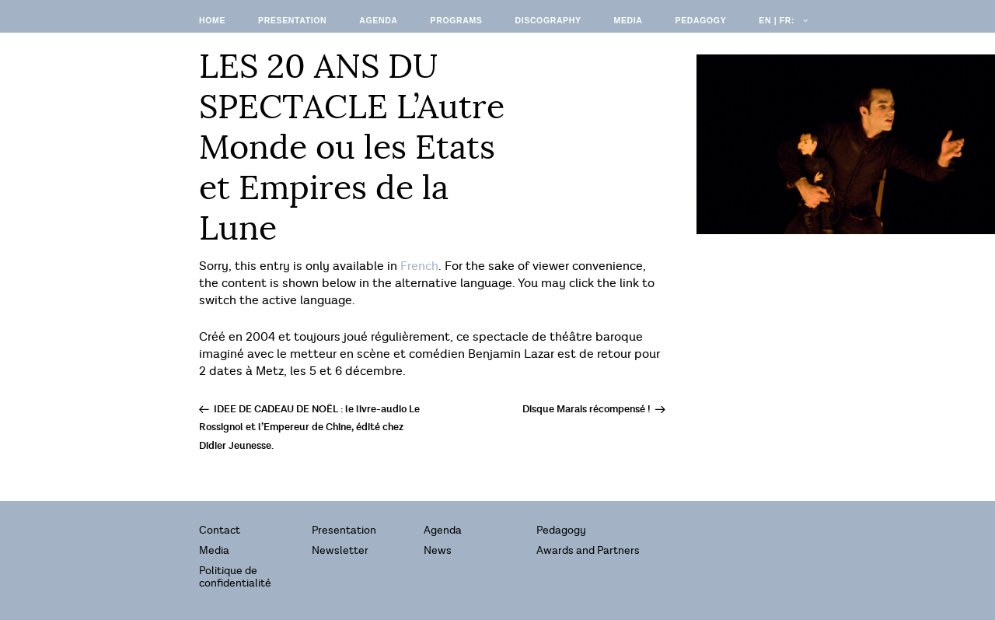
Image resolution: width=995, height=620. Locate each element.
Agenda (378, 20)
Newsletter (340, 550)
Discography (548, 20)
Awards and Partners (588, 550)
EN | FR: (782, 20)
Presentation (292, 20)
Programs (457, 20)
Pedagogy (701, 20)
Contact (219, 530)
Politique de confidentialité (235, 577)
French (419, 266)
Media (628, 20)
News (438, 550)
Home (212, 20)
